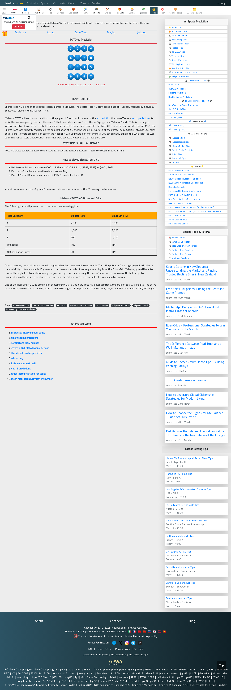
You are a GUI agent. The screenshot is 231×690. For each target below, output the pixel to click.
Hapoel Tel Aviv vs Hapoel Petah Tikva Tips (189, 458)
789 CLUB (217, 677)
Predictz (222, 684)
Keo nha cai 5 (60, 673)
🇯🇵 (154, 631)
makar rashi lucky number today (28, 332)
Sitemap (138, 649)
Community (59, 3)
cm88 (157, 669)
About (50, 32)
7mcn (73, 673)
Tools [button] (83, 3)
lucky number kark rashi (23, 363)
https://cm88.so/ (185, 681)
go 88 (180, 677)
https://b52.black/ (41, 677)
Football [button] (31, 3)
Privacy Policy (122, 649)
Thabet (98, 669)
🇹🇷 (139, 631)
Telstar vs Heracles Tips (179, 598)
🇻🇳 (164, 631)
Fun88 (206, 677)
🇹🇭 (159, 631)
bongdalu (66, 669)
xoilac (64, 684)
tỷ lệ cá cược (84, 684)
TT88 (143, 677)
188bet (88, 669)
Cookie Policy (104, 649)
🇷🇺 (149, 631)
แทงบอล (123, 677)
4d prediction (103, 118)
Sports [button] (45, 3)
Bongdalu (102, 673)
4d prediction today (120, 305)
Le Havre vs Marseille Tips (180, 536)
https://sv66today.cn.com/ (20, 684)
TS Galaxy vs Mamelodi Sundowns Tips (187, 520)
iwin (19, 677)
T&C (90, 649)
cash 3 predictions (21, 368)
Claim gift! (19, 26)
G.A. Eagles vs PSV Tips (179, 551)
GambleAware (118, 654)
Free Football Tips (75, 631)
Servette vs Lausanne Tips (180, 567)
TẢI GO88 (22, 673)
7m (92, 673)
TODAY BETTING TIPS (197, 80)
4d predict (61, 305)
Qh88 (131, 669)
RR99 (133, 677)
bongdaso (53, 669)
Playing (111, 32)
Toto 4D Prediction (21, 305)
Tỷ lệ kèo (80, 677)
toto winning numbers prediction (20, 309)
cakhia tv (42, 684)
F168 (174, 669)
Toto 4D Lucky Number (43, 305)
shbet (165, 669)
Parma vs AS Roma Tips (179, 473)
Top (221, 665)
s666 (107, 669)
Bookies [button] (96, 3)
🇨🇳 (144, 631)
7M (13, 673)
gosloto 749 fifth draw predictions (30, 348)
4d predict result (140, 305)
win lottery (17, 358)
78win (191, 669)
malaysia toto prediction (81, 305)
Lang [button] (222, 3)
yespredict (83, 681)
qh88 (123, 669)
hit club (135, 681)
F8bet (161, 681)
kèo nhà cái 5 (123, 684)
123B (186, 684)
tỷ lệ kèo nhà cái (12, 669)
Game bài (204, 673)
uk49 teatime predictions (24, 337)
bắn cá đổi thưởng (119, 673)
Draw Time (81, 32)
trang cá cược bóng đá (144, 684)
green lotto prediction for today (28, 373)
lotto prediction (140, 118)
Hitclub (216, 673)
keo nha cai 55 (37, 681)
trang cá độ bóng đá (170, 684)
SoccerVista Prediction (204, 684)
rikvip (26, 677)
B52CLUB (35, 673)
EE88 (139, 669)
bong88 (27, 669)
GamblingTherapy (138, 654)
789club (51, 681)
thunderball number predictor (26, 353)
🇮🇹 (129, 631)
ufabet (112, 677)
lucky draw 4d (102, 305)
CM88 (170, 681)
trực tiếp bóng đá (103, 684)
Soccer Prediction (95, 631)
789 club (124, 681)
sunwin (77, 669)
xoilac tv (53, 684)
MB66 (148, 669)
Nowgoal (83, 673)
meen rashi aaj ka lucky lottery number (31, 378)
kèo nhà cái (40, 669)
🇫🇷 (134, 631)
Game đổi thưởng (96, 677)
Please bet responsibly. (145, 636)
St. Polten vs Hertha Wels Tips (182, 504)
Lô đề (193, 673)
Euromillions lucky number (25, 342)
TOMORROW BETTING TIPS (197, 101)
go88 (184, 673)
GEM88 (57, 677)
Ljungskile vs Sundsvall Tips (181, 582)
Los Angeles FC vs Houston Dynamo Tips (188, 489)
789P (151, 677)
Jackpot (141, 32)
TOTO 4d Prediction (80, 39)
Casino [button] (72, 3)
